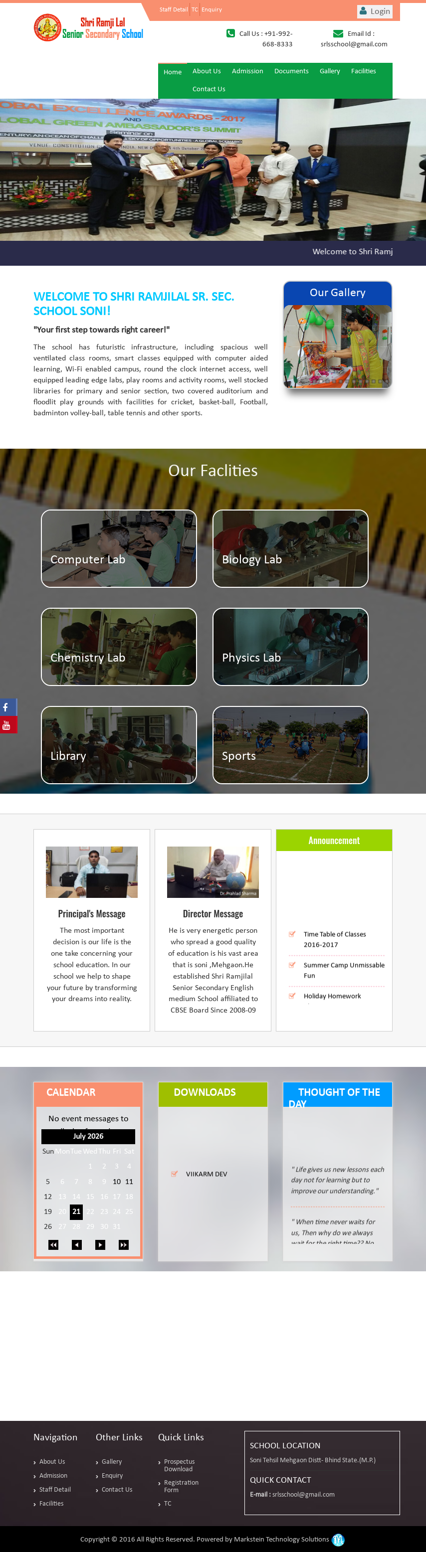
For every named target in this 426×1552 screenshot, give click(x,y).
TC (195, 9)
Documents (291, 71)
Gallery (330, 71)
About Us (207, 71)
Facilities (363, 71)
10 (117, 1182)
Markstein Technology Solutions (290, 1540)
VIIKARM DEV (206, 1180)
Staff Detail (174, 9)
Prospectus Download (179, 1465)
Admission (247, 71)
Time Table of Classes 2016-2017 (335, 946)
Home (173, 72)
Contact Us (209, 89)
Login (375, 11)
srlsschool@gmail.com (303, 1495)
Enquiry (212, 9)
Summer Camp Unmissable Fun (344, 977)
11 (129, 1182)
